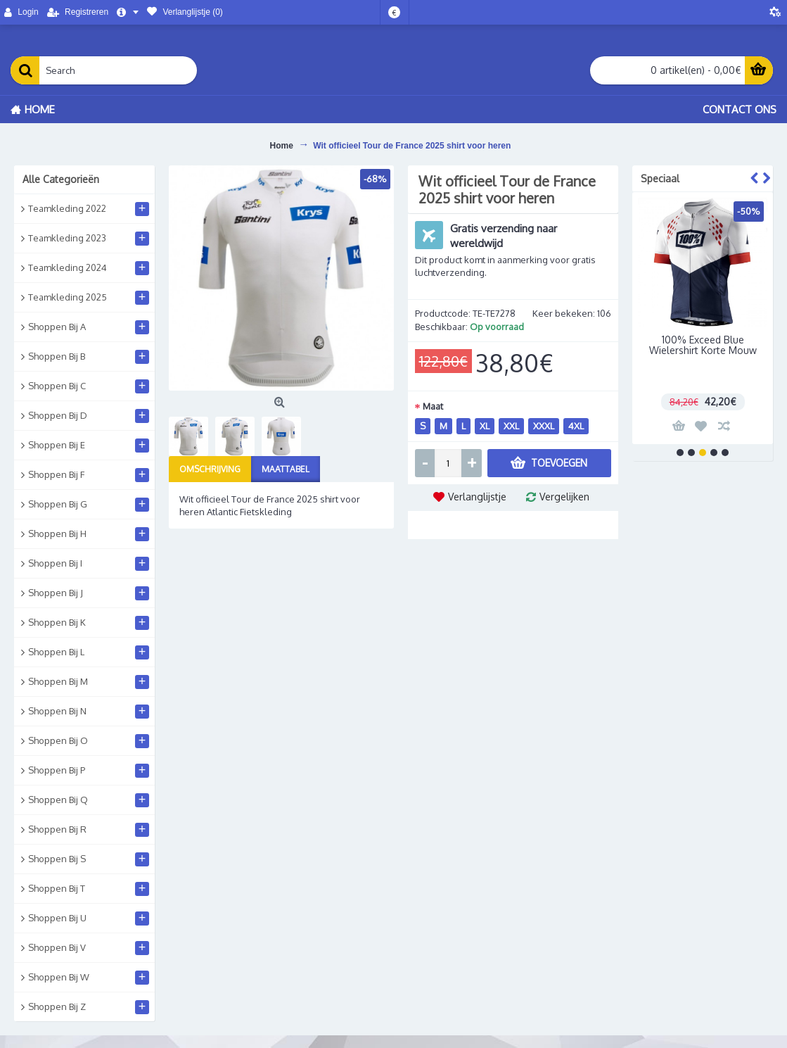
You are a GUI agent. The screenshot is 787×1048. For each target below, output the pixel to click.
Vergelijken (564, 497)
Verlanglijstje (477, 497)
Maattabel (285, 469)
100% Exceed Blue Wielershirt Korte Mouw (703, 345)
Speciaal (660, 178)
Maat (433, 406)
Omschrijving (210, 469)
